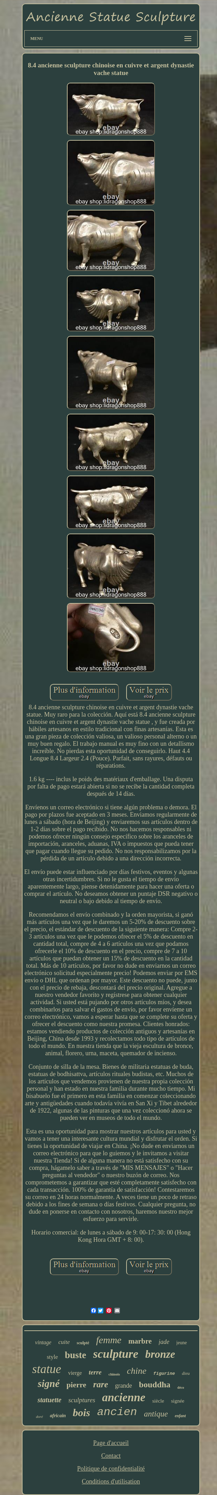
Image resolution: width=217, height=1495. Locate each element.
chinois (114, 1374)
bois (81, 1412)
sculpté (83, 1342)
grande (123, 1385)
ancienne (124, 1397)
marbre (139, 1341)
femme (108, 1340)
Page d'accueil (111, 1442)
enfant (180, 1415)
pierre (76, 1384)
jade (164, 1341)
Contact (111, 1455)
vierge (75, 1373)
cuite (64, 1342)
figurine (164, 1373)
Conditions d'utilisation (111, 1481)
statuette (49, 1400)
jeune (181, 1342)
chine (136, 1371)
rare (100, 1384)
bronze (160, 1354)
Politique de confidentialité (111, 1468)
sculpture (115, 1353)
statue (46, 1369)
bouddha (155, 1384)
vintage (43, 1342)
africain (58, 1415)
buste (75, 1355)
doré (39, 1416)
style (52, 1357)
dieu (186, 1373)
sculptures (81, 1400)
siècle (158, 1401)
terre (95, 1372)
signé (49, 1383)
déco (180, 1387)
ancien (117, 1412)
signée (177, 1401)
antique (156, 1414)
